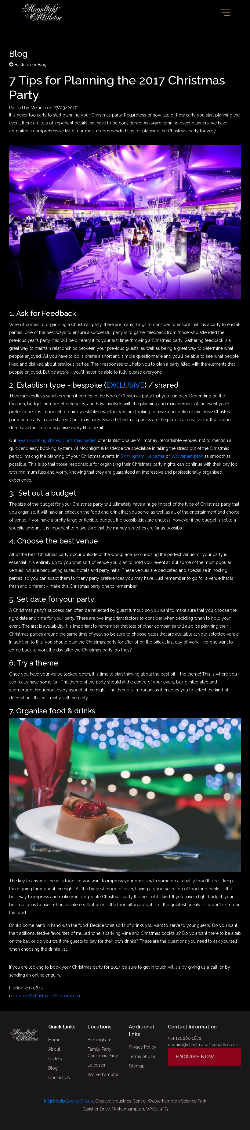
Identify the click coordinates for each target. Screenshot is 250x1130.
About (54, 1049)
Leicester (156, 456)
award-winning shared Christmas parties (57, 440)
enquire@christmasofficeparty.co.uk (49, 995)
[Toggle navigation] (225, 12)
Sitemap (137, 1066)
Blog (53, 1068)
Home (54, 1039)
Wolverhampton (187, 456)
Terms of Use (142, 1056)
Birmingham (132, 456)
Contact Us (59, 1077)
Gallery (55, 1058)
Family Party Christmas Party (103, 1052)
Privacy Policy (142, 1047)
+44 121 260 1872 (184, 1038)
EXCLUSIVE (125, 385)
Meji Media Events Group (68, 1101)
